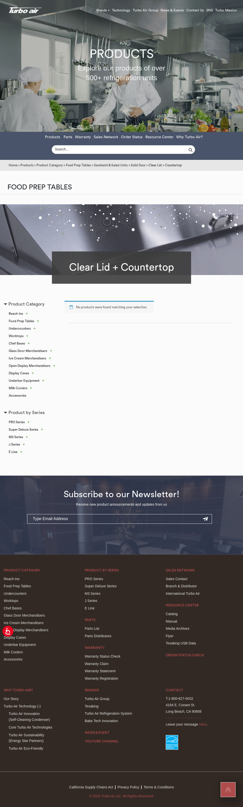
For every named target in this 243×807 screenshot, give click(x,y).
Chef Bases (17, 343)
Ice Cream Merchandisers (27, 358)
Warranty (83, 137)
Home (13, 165)
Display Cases (19, 373)
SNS (209, 10)
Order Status (132, 137)
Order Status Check (185, 655)
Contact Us (195, 10)
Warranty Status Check (102, 656)
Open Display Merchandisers (29, 365)
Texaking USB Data (181, 643)
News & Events (172, 10)
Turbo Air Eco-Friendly (26, 748)
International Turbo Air (183, 594)
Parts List (92, 629)
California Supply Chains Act (91, 787)
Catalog (172, 614)
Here (202, 724)
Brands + (103, 10)
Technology (121, 10)
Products (52, 137)
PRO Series (17, 422)
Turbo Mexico (226, 10)
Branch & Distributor (181, 586)
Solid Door (138, 165)
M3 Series (16, 437)
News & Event (97, 733)
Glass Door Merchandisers (28, 350)
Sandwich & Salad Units (111, 165)
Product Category (50, 165)
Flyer (169, 636)
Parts (68, 137)
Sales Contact (176, 579)
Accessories (17, 395)
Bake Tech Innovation (101, 721)
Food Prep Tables (78, 165)
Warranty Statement (100, 671)
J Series (14, 444)
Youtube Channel (102, 741)
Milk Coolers (18, 388)
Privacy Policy (128, 787)
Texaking (91, 706)
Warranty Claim (97, 664)
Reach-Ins (16, 313)
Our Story (11, 699)
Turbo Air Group (145, 10)
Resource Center (159, 137)
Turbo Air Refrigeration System (108, 713)
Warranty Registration (101, 678)
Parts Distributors (98, 636)
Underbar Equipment (24, 380)
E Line (13, 452)
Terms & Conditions (159, 787)
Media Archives (177, 629)
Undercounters (20, 328)
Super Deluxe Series (23, 429)
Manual (171, 621)
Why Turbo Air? (189, 137)
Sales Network (106, 137)
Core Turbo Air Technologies (30, 727)
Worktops (16, 336)
